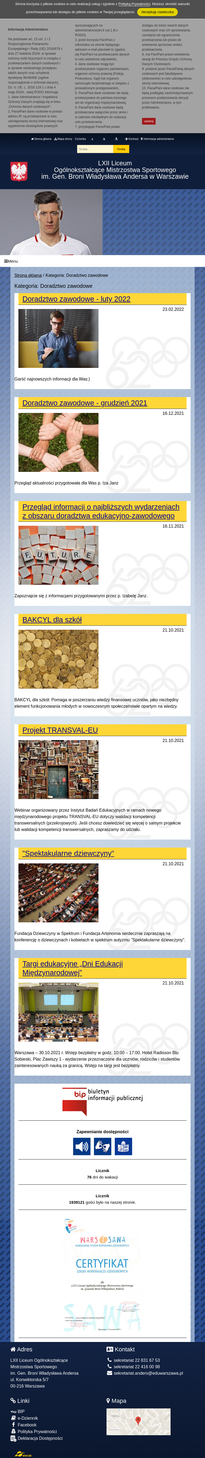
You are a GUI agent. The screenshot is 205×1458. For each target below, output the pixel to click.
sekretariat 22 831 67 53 (133, 1360)
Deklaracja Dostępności (36, 1438)
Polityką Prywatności (134, 4)
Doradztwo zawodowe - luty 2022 (76, 299)
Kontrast (131, 138)
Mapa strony (63, 138)
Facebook (23, 1424)
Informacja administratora (157, 138)
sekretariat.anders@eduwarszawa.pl (145, 1373)
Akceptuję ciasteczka (157, 12)
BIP (17, 1411)
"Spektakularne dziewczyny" (68, 853)
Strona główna (41, 138)
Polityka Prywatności (33, 1431)
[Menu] (102, 261)
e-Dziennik (24, 1417)
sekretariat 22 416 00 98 (133, 1366)
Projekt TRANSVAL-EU (60, 730)
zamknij (148, 121)
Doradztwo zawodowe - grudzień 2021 (84, 403)
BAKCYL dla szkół (52, 620)
